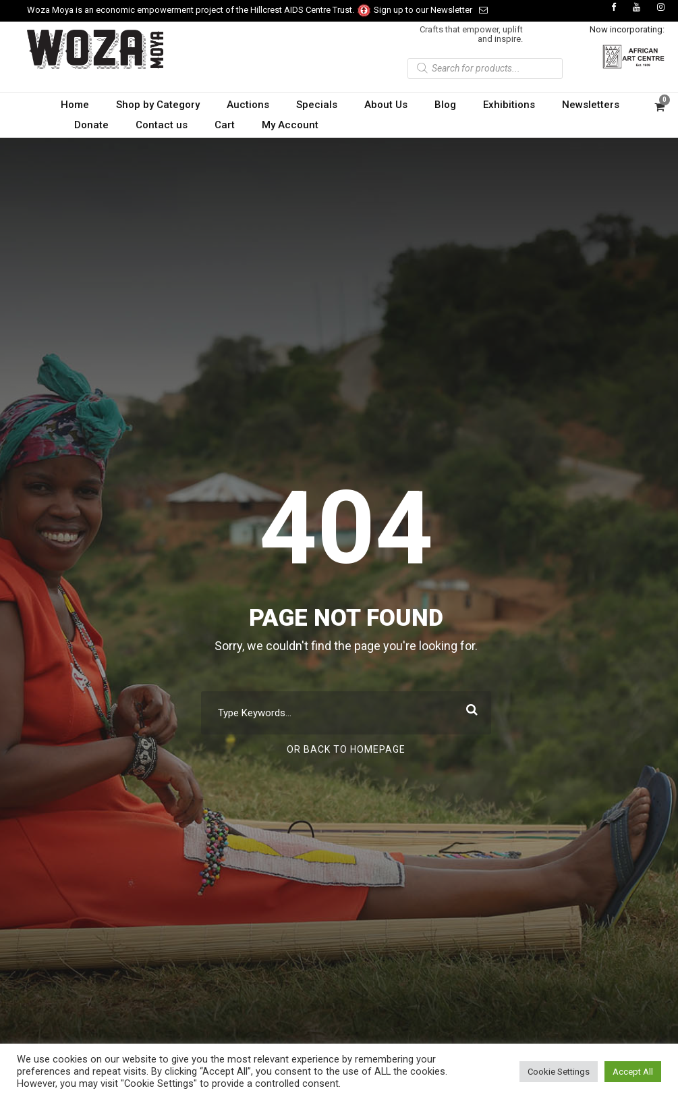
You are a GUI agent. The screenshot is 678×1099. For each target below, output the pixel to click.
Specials (316, 105)
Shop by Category (158, 105)
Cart (225, 125)
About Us (385, 105)
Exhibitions (509, 105)
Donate (91, 125)
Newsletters (590, 105)
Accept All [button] (633, 1072)
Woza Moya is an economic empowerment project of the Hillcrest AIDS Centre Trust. (199, 10)
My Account (290, 125)
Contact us (162, 125)
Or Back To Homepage (346, 749)
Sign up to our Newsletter (431, 10)
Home (75, 105)
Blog (445, 105)
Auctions (248, 105)
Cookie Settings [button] (559, 1072)
